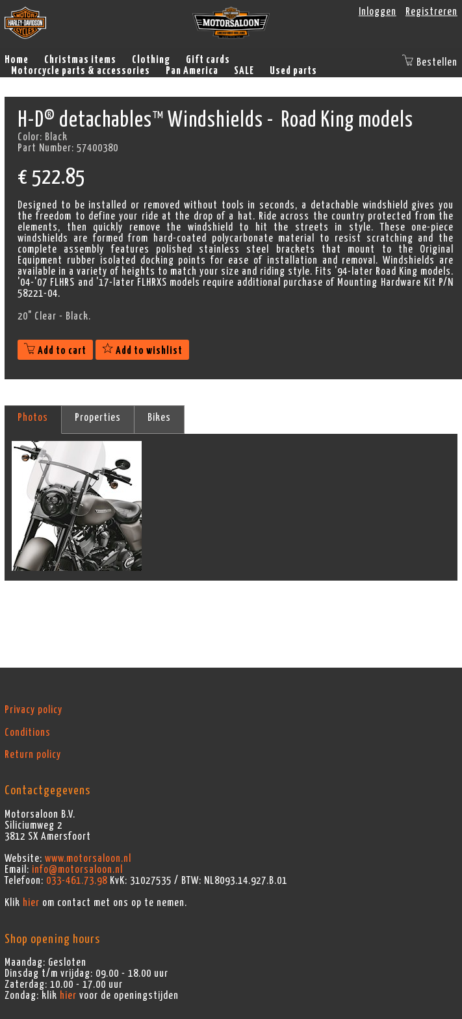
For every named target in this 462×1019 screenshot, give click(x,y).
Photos (33, 417)
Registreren (431, 11)
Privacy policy (33, 710)
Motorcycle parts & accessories (80, 71)
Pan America (192, 71)
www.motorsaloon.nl (88, 858)
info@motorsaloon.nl (77, 869)
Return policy (33, 754)
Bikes (159, 417)
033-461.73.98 (76, 880)
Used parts (293, 71)
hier (31, 903)
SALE (244, 71)
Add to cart (55, 351)
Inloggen (377, 11)
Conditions (28, 732)
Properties (98, 417)
